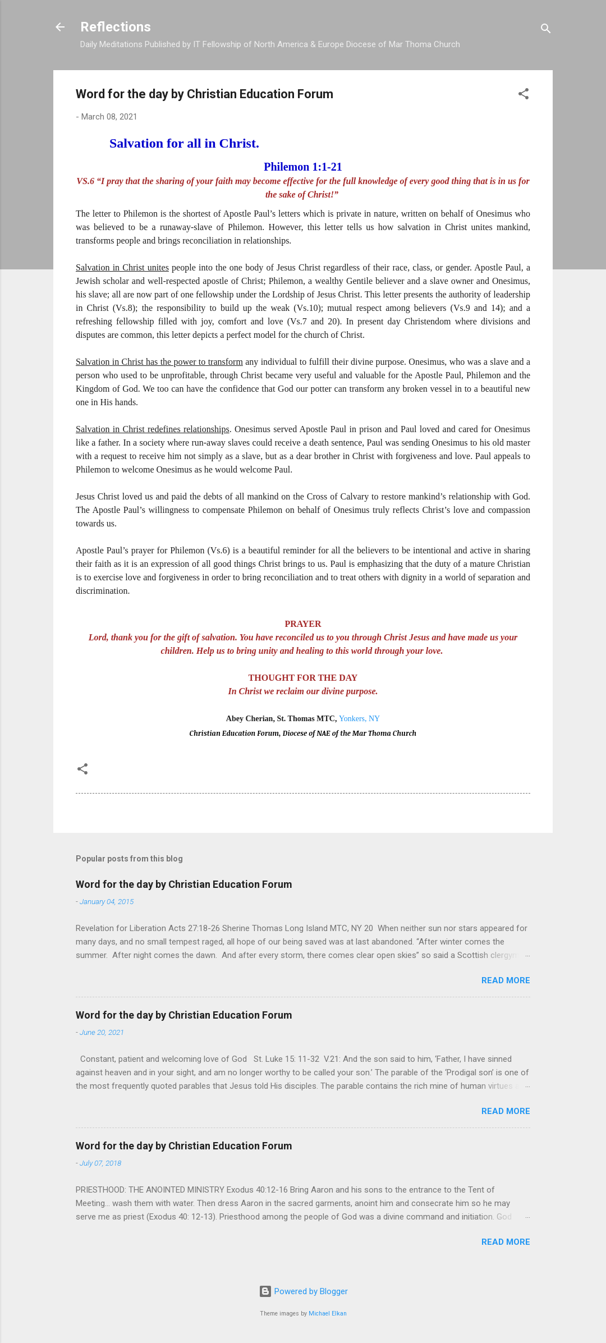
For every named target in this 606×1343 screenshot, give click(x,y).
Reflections (115, 27)
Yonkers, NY (359, 718)
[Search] (546, 30)
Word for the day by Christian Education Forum (184, 884)
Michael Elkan (328, 1313)
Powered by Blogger (303, 1291)
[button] (523, 95)
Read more (505, 980)
